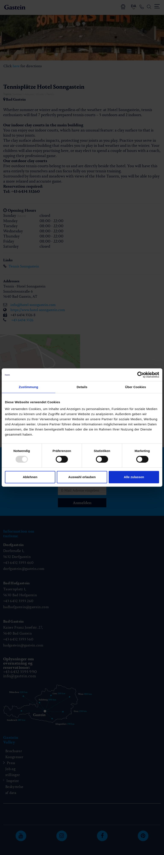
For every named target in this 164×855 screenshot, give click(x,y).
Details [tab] (82, 387)
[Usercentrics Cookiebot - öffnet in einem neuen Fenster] (140, 375)
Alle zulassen (134, 477)
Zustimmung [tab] (28, 387)
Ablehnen (30, 477)
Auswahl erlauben (82, 477)
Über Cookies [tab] (135, 387)
